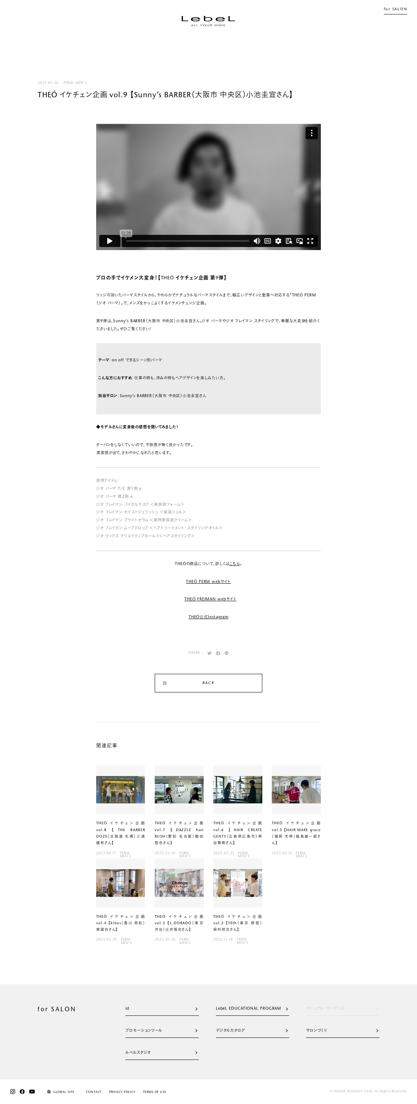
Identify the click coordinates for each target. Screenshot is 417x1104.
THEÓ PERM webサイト (208, 582)
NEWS (183, 41)
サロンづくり (342, 1031)
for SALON (395, 9)
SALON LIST (295, 41)
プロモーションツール (161, 1031)
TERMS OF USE (154, 1092)
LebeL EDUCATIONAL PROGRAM (252, 1009)
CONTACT (93, 1092)
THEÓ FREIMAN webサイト (210, 599)
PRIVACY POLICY (122, 1092)
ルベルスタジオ (161, 1053)
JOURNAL (214, 41)
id (161, 1009)
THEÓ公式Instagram (209, 617)
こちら (234, 564)
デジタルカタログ (252, 1031)
